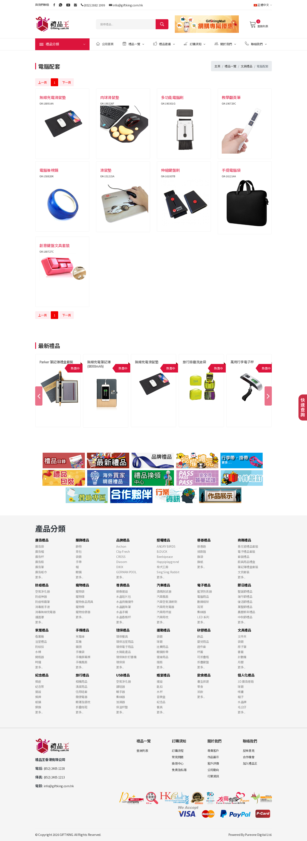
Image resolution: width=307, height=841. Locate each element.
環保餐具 (122, 636)
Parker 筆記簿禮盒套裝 (56, 362)
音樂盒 (161, 697)
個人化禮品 (246, 675)
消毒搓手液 (42, 607)
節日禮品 (244, 585)
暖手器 (120, 692)
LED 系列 (203, 617)
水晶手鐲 (122, 612)
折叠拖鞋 (81, 707)
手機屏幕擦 (83, 657)
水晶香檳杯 (123, 617)
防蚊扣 (39, 647)
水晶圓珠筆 (123, 607)
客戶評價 (213, 763)
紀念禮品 (42, 675)
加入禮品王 (250, 763)
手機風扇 (81, 662)
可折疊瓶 (203, 657)
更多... (39, 577)
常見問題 (178, 757)
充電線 (80, 636)
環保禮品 (123, 630)
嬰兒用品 (203, 641)
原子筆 (242, 647)
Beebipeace (165, 556)
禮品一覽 (133, 44)
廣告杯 (39, 556)
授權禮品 (163, 540)
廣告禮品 (42, 540)
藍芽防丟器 (204, 591)
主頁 (217, 66)
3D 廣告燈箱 (246, 681)
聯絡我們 (255, 44)
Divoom (121, 562)
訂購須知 (194, 44)
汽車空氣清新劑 (167, 601)
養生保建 (203, 681)
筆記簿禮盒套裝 (248, 567)
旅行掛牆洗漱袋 (194, 362)
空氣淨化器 (42, 591)
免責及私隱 (179, 770)
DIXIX (119, 567)
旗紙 (200, 562)
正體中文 (263, 5)
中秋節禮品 (245, 617)
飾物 (78, 546)
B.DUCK (162, 551)
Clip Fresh (123, 551)
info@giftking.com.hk (128, 5)
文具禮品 (246, 66)
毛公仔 (242, 707)
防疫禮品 (42, 585)
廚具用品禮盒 (246, 562)
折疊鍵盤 (203, 662)
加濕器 (120, 702)
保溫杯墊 (122, 707)
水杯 (159, 692)
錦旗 (38, 707)
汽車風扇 (162, 596)
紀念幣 (39, 686)
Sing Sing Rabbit (168, 572)
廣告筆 (39, 567)
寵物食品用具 (84, 601)
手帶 (78, 562)
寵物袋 (80, 591)
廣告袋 (39, 546)
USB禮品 (123, 675)
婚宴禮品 (163, 675)
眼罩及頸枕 (83, 702)
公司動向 (213, 770)
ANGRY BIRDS (166, 546)
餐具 (159, 707)
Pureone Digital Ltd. (258, 834)
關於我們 (225, 44)
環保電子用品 (125, 647)
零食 (200, 686)
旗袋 (200, 556)
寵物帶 (80, 607)
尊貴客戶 (213, 750)
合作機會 (249, 757)
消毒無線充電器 (45, 612)
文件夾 (242, 636)
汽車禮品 (163, 585)
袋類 (78, 556)
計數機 (242, 657)
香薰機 (39, 636)
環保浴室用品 (125, 641)
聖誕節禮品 (245, 591)
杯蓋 (200, 652)
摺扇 (159, 662)
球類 (159, 641)
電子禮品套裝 (246, 551)
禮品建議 (164, 44)
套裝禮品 (243, 556)
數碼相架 (203, 601)
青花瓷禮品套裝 (248, 546)
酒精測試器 (164, 591)
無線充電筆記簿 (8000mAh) (99, 364)
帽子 (240, 697)
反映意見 (249, 750)
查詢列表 (258, 24)
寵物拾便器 (83, 612)
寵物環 (80, 596)
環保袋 (120, 662)
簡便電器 (81, 697)
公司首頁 (104, 44)
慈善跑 (201, 546)
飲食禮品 (204, 675)
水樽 (38, 652)
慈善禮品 (204, 540)
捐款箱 (201, 551)
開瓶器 (39, 657)
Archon (121, 546)
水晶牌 (242, 702)
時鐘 (38, 662)
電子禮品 (204, 585)
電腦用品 (203, 596)
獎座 (38, 681)
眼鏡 (78, 572)
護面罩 (39, 617)
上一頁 (42, 82)
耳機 (78, 641)
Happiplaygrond (168, 562)
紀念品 (161, 702)
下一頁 (66, 82)
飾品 (200, 636)
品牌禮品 (123, 540)
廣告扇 (39, 562)
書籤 (240, 652)
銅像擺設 (122, 591)
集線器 (201, 612)
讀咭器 (120, 686)
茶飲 (200, 692)
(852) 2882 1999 (94, 5)
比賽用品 (162, 647)
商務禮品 (244, 540)
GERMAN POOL (126, 572)
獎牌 (38, 697)
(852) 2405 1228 (54, 768)
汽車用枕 (162, 617)
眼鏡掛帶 (162, 652)
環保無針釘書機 (126, 657)
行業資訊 (213, 776)
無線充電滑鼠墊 (146, 362)
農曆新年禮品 (246, 612)
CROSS (120, 556)
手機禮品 (82, 630)
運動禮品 (163, 630)
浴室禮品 (41, 641)
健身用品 (162, 657)
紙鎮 (38, 702)
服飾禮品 (82, 540)
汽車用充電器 (165, 607)
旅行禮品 (82, 675)
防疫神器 (41, 596)
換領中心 (178, 763)
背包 (78, 551)
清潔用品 (81, 686)
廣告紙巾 (41, 572)
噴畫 (240, 692)
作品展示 (213, 757)
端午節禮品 (245, 596)
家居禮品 (42, 630)
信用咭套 (81, 692)
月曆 (240, 662)
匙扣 (159, 686)
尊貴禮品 (123, 585)
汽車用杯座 (164, 612)
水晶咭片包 (123, 596)
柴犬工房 (162, 567)
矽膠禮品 (204, 630)
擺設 (38, 692)
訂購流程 (178, 750)
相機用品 (81, 681)
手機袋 (80, 652)
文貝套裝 (243, 572)
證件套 (201, 647)
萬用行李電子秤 (242, 362)
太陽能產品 (123, 652)
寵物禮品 (82, 585)
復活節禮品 (245, 601)
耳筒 (200, 607)
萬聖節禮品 (245, 607)
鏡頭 (78, 647)
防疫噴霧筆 (42, 601)
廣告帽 (39, 551)
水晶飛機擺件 (125, 601)
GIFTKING (66, 834)
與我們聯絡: (42, 5)
